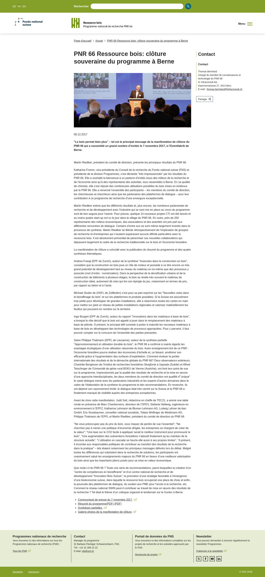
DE (14, 6)
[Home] (153, 23)
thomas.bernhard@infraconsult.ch (224, 89)
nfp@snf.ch (88, 551)
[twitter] (198, 558)
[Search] (188, 6)
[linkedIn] (219, 558)
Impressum (33, 572)
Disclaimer (18, 572)
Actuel (98, 40)
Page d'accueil (82, 40)
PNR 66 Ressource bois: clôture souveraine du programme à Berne (146, 40)
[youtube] (212, 558)
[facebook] (205, 558)
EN (24, 6)
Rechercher (81, 6)
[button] (245, 24)
